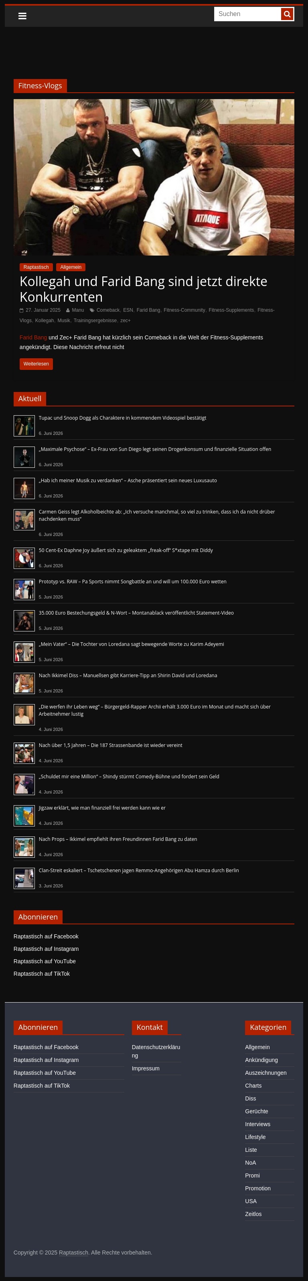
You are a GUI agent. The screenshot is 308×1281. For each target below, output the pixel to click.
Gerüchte (256, 1111)
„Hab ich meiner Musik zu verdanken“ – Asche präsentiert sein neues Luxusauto (128, 480)
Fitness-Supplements (231, 310)
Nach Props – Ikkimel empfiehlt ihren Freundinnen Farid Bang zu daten (118, 839)
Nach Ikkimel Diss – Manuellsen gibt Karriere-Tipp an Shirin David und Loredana (128, 675)
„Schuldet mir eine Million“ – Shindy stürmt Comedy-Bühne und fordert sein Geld (129, 776)
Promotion (258, 1188)
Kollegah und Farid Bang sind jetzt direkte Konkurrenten (143, 288)
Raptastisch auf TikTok (42, 973)
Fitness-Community (184, 310)
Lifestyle (255, 1137)
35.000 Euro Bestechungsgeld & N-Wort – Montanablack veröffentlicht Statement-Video (136, 612)
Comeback (108, 310)
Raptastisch (36, 267)
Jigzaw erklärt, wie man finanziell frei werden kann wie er (102, 807)
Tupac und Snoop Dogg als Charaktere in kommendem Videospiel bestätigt (123, 417)
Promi (252, 1175)
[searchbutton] (287, 14)
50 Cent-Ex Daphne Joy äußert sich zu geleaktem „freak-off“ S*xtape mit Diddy (126, 550)
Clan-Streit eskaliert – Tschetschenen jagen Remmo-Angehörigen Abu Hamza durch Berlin (139, 870)
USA (251, 1201)
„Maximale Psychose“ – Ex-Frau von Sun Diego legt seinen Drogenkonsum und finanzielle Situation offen (155, 449)
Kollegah (44, 320)
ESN (128, 310)
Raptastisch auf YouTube (45, 961)
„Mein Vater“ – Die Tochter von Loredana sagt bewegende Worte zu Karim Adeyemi (131, 644)
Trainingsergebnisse (95, 320)
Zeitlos (253, 1214)
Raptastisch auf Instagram (46, 949)
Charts (253, 1085)
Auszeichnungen (266, 1073)
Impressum (146, 1068)
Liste (251, 1150)
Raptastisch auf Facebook (46, 936)
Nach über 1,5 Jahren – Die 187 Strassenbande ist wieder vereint (110, 745)
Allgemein (70, 267)
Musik (63, 320)
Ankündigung (261, 1060)
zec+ (125, 320)
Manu (78, 310)
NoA (250, 1162)
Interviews (257, 1124)
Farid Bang (148, 310)
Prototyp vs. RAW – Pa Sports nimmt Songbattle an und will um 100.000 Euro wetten (133, 581)
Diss (250, 1098)
